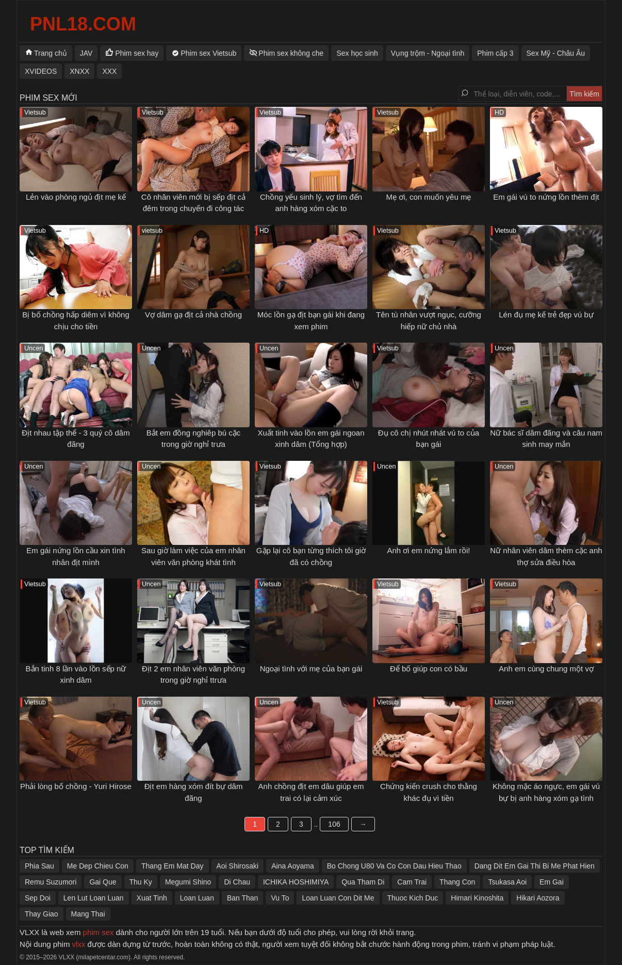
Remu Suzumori (50, 882)
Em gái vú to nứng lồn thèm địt (546, 196)
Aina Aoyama (292, 866)
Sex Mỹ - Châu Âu (556, 53)
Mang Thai (88, 914)
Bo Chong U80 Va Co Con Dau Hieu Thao (394, 866)
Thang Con (457, 882)
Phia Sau (39, 866)
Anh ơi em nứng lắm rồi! (428, 550)
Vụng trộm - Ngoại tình (428, 53)
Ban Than (242, 898)
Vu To (280, 898)
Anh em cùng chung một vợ (546, 668)
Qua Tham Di (362, 882)
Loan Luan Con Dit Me (338, 898)
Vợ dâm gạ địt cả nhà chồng (193, 314)
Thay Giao (41, 914)
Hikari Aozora (537, 898)
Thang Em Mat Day (172, 866)
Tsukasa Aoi (507, 882)
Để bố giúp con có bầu (428, 668)
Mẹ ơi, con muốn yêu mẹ (428, 196)
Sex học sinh (357, 53)
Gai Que (102, 882)
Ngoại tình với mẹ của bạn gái (311, 668)
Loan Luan (197, 898)
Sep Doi (38, 898)
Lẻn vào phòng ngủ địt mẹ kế (76, 196)
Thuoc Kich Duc (412, 898)
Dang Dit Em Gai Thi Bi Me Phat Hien (534, 866)
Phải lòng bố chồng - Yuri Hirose (76, 786)
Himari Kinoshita (477, 898)
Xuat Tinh (152, 898)
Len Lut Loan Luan (93, 898)
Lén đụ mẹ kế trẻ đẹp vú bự (546, 314)
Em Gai (551, 882)
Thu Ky (140, 882)
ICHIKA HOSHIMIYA (296, 882)
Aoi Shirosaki (238, 866)
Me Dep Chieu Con (97, 866)
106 (334, 824)
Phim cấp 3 (495, 53)
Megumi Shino (188, 882)
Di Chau (237, 882)
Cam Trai (412, 882)
